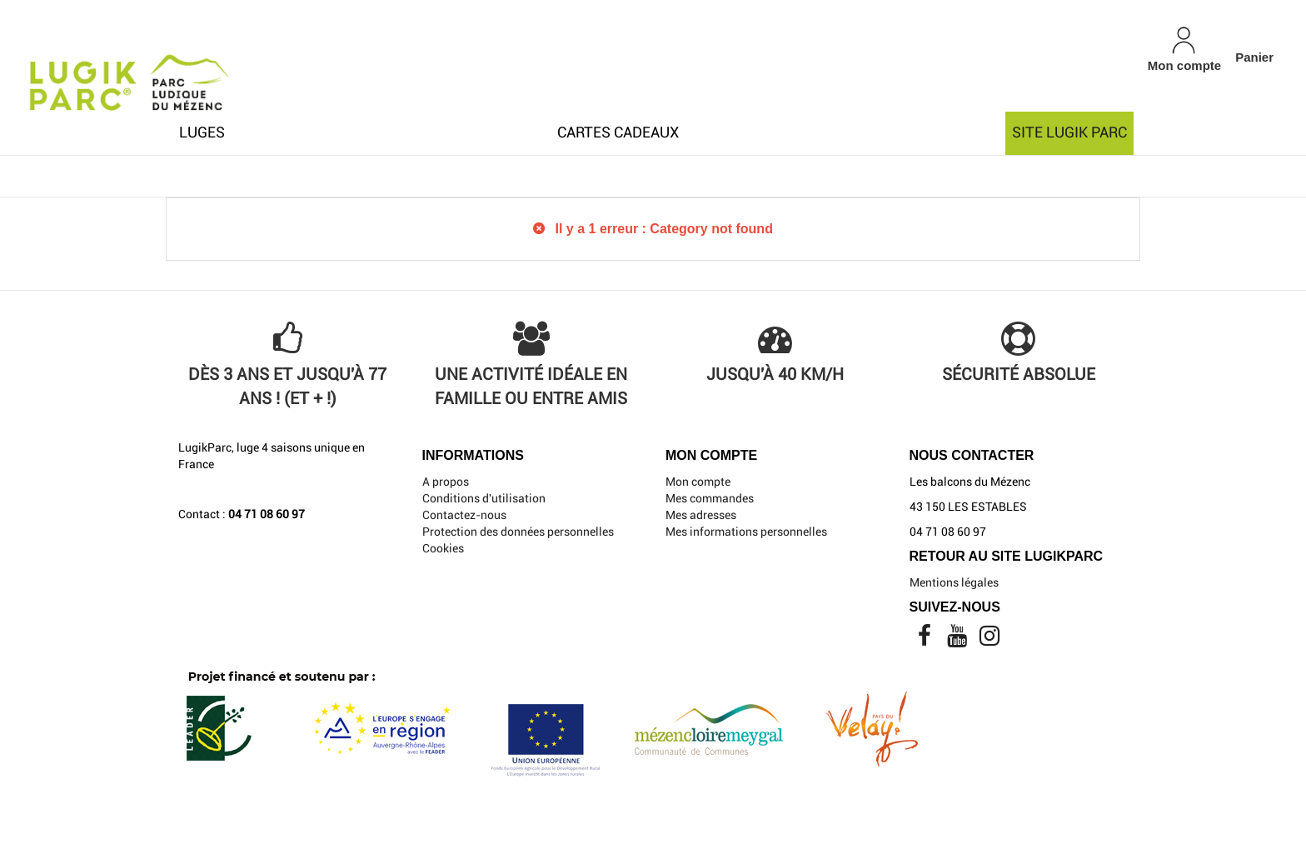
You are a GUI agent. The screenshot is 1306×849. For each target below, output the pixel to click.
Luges (202, 132)
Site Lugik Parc (1069, 132)
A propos (445, 481)
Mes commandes (709, 498)
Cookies (443, 548)
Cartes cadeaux (618, 132)
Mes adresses (700, 515)
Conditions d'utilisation (484, 498)
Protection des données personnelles (518, 531)
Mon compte (697, 481)
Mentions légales (954, 582)
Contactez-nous (464, 515)
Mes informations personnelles (746, 531)
